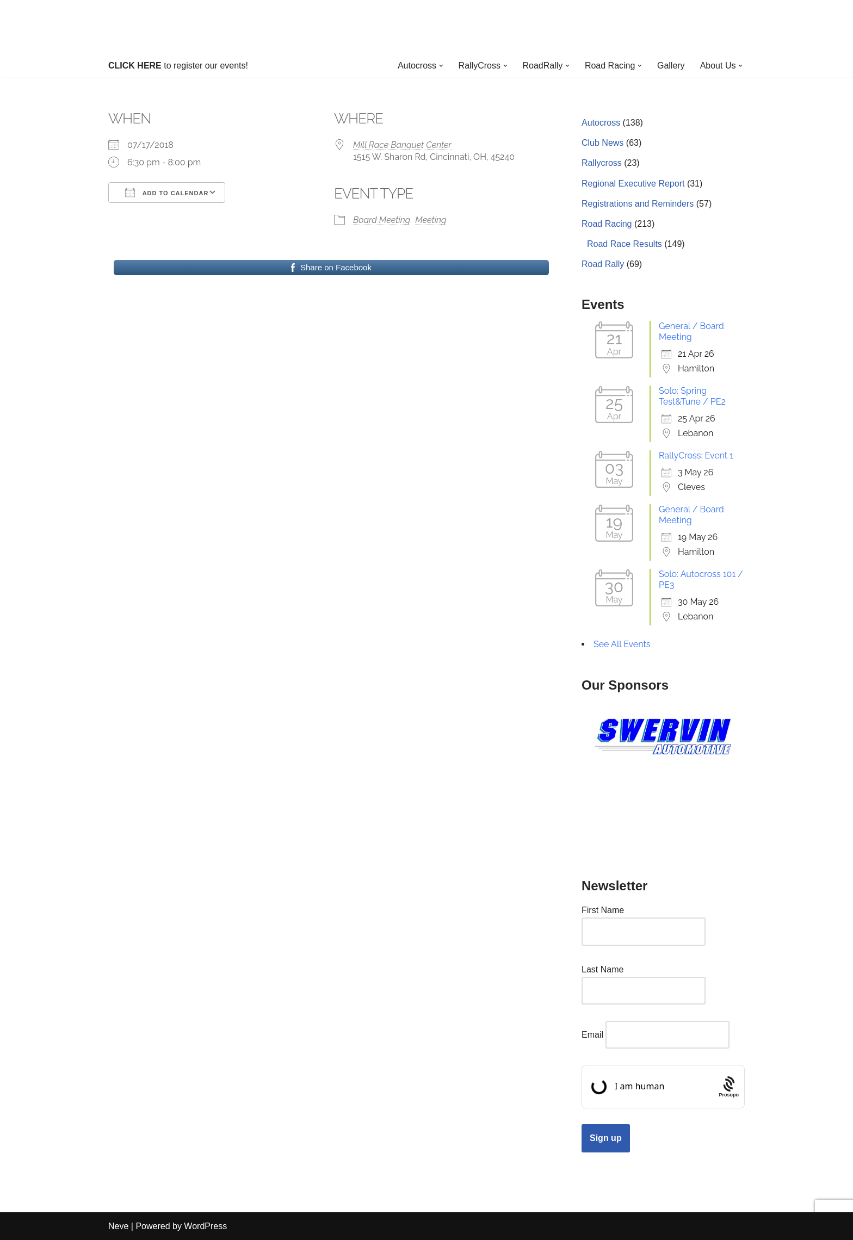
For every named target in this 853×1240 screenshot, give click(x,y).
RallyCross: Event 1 (696, 455)
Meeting (430, 220)
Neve (118, 1226)
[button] (440, 66)
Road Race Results (624, 244)
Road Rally (603, 264)
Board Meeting (381, 220)
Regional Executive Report (633, 183)
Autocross (601, 122)
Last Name (602, 969)
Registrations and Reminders (638, 203)
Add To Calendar (166, 192)
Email (592, 1034)
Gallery (671, 65)
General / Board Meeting (691, 331)
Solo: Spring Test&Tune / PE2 (692, 396)
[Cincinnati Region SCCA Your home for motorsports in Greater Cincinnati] (427, 27)
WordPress (205, 1226)
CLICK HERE (135, 65)
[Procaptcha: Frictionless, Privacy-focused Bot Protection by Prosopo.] (728, 1087)
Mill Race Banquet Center (402, 145)
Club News (602, 142)
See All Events (622, 644)
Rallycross (602, 163)
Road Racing (607, 223)
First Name (603, 910)
